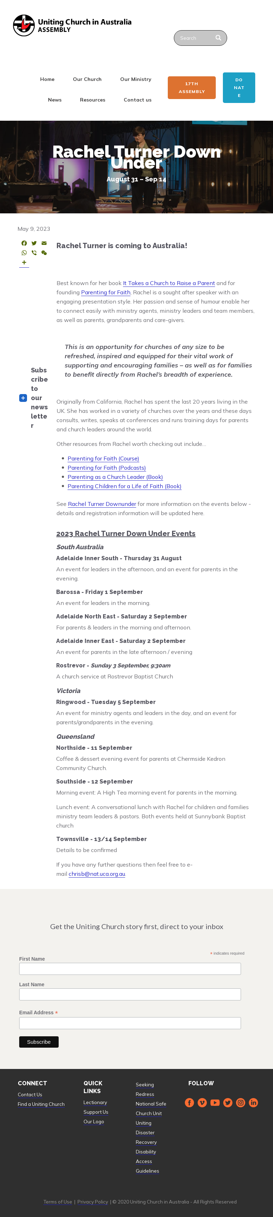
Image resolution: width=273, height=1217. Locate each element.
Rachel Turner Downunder (102, 503)
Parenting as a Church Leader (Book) (115, 476)
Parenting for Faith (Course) (103, 458)
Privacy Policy (92, 1202)
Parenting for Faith (105, 292)
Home (47, 79)
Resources (92, 100)
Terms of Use (57, 1202)
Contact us (137, 100)
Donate (239, 87)
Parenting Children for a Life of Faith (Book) (125, 486)
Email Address (38, 1012)
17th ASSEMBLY (192, 87)
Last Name (31, 984)
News (54, 100)
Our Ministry (135, 79)
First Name (32, 959)
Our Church (87, 79)
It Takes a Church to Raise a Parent (169, 282)
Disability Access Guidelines (147, 1161)
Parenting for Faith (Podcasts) (107, 467)
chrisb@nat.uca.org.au (97, 873)
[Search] (219, 38)
